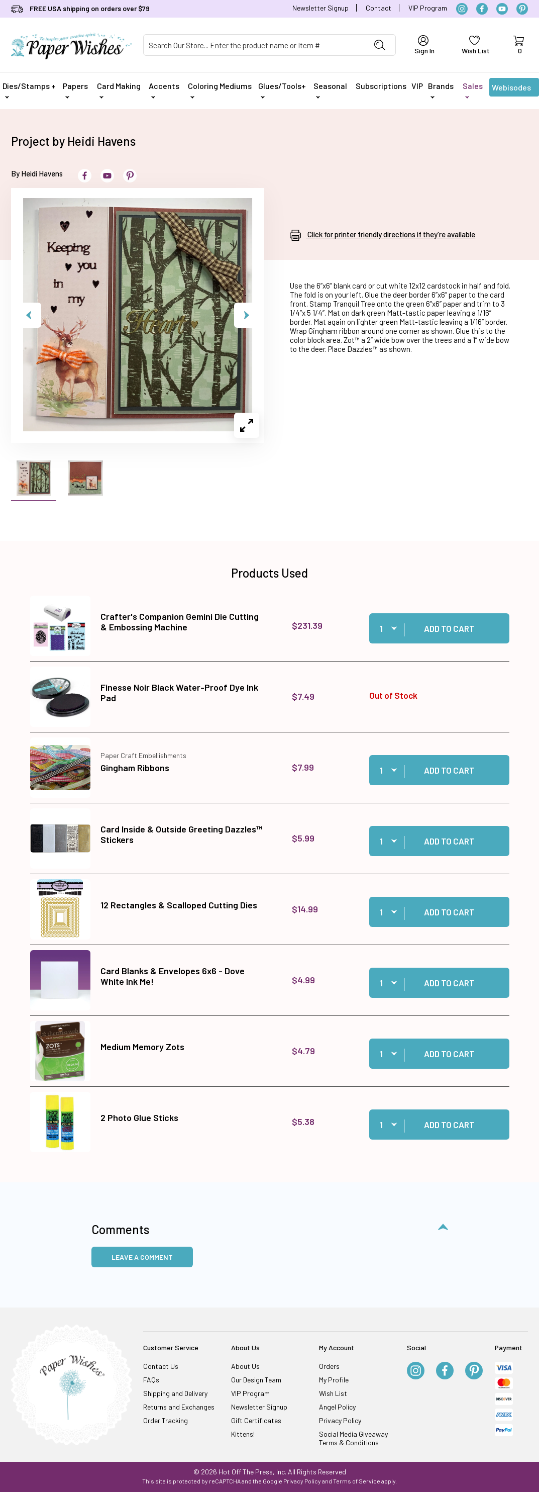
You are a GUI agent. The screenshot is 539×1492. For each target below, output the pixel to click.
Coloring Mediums (220, 90)
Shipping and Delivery (175, 1393)
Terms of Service (356, 1480)
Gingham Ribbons (134, 767)
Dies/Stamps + (29, 90)
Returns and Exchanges (178, 1407)
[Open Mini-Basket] (519, 45)
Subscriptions (381, 85)
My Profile (334, 1379)
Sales (473, 90)
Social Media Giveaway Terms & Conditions (353, 1438)
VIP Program (427, 8)
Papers (75, 90)
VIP (417, 85)
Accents (164, 90)
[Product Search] (254, 45)
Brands (441, 90)
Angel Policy (337, 1407)
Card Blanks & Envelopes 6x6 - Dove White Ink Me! (172, 976)
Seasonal (330, 90)
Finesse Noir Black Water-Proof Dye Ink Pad (179, 693)
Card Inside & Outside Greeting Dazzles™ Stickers (181, 834)
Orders (329, 1366)
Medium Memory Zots (142, 1046)
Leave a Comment (142, 1257)
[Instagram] (462, 9)
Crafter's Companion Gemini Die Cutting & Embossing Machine (179, 622)
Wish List (333, 1393)
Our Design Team (256, 1379)
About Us (245, 1366)
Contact (378, 8)
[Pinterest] (522, 9)
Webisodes (511, 89)
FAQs (151, 1379)
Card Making (119, 90)
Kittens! (243, 1434)
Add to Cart (449, 628)
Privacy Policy (340, 1420)
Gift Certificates (256, 1420)
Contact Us (160, 1366)
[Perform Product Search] (379, 45)
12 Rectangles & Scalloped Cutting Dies (178, 904)
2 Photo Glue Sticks (139, 1117)
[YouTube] (502, 9)
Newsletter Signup (320, 8)
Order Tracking (165, 1420)
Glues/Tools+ (282, 90)
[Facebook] (482, 9)
